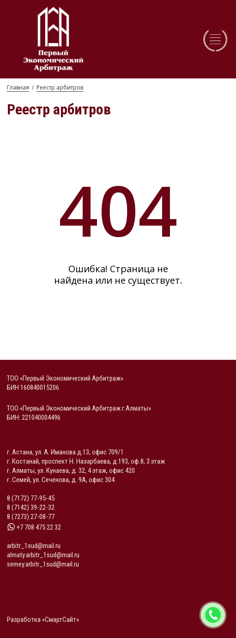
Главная (18, 87)
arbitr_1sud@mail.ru (34, 546)
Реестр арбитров (59, 87)
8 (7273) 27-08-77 (30, 517)
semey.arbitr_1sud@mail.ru (43, 564)
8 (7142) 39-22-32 (30, 507)
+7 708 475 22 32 (34, 527)
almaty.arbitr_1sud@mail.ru (43, 555)
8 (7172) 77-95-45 (30, 498)
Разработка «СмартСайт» (43, 619)
